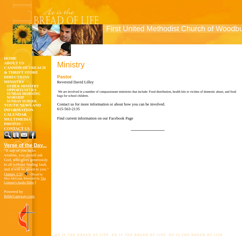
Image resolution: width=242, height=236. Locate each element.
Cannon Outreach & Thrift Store (25, 70)
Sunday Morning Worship (24, 95)
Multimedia (17, 119)
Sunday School (22, 101)
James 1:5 (13, 174)
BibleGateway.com (19, 196)
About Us (14, 63)
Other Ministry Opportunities (23, 88)
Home (10, 58)
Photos (12, 124)
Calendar (15, 114)
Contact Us (17, 128)
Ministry (14, 82)
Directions (16, 77)
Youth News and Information (22, 107)
